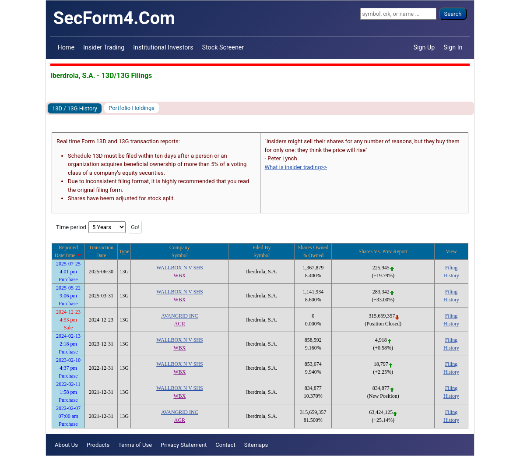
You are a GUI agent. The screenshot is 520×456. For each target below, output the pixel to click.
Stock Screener (223, 47)
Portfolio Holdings (132, 108)
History (451, 275)
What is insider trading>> (296, 167)
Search (453, 14)
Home (66, 47)
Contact (225, 445)
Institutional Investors (163, 47)
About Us (66, 445)
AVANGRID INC (179, 316)
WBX (179, 275)
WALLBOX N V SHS (179, 268)
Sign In (452, 47)
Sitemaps (256, 445)
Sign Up (424, 47)
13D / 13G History (74, 108)
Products (98, 445)
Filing (451, 268)
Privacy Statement (184, 445)
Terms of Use (135, 445)
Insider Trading (103, 47)
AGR (179, 324)
